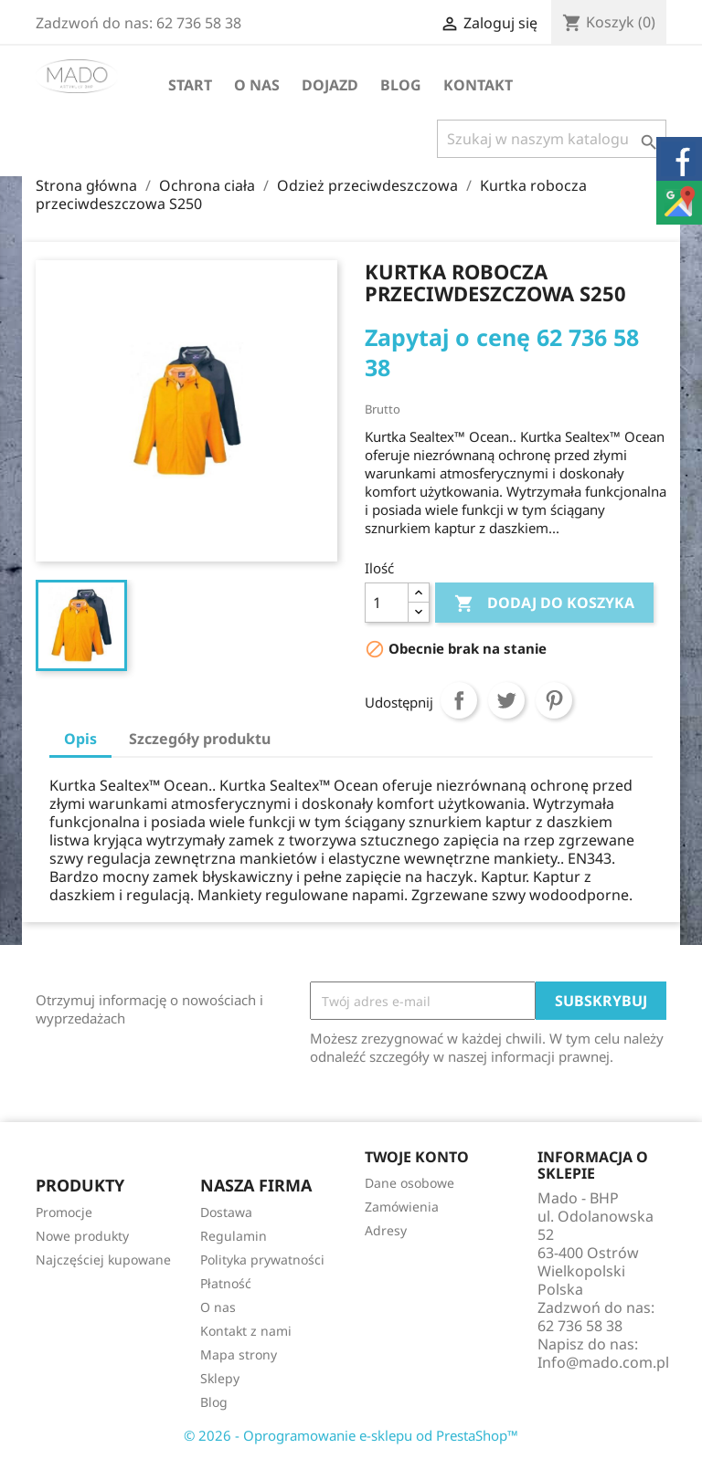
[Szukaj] (551, 139)
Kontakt (478, 85)
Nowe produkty (82, 1235)
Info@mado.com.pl (603, 1362)
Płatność (225, 1283)
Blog (400, 85)
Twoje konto (417, 1157)
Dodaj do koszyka (544, 603)
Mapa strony (238, 1354)
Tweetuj (506, 700)
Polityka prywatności (262, 1259)
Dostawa (226, 1212)
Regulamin (233, 1235)
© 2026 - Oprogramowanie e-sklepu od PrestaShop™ (351, 1435)
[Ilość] (387, 603)
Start (190, 85)
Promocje (64, 1212)
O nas (257, 85)
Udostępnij (459, 700)
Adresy (386, 1230)
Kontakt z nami (246, 1330)
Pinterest (554, 700)
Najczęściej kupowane (103, 1259)
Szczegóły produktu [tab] (200, 739)
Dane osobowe (409, 1182)
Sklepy (219, 1378)
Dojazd (330, 85)
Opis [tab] (80, 739)
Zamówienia (402, 1206)
